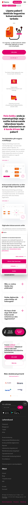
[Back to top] (25, 403)
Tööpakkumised (6, 478)
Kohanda (14, 266)
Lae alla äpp (14, 57)
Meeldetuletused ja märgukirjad (10, 451)
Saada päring (17, 2)
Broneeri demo (19, 331)
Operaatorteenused (7, 453)
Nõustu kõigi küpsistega (14, 261)
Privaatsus (16, 502)
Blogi (3, 476)
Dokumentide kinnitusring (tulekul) (11, 456)
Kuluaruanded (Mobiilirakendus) (10, 440)
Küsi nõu (14, 363)
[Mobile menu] (24, 2)
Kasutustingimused (7, 502)
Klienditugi (23, 502)
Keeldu (14, 271)
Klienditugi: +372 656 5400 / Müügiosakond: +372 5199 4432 (14, 497)
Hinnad (4, 473)
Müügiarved (5, 427)
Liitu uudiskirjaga (6, 404)
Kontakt (4, 486)
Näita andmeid (19, 256)
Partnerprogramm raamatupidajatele (12, 464)
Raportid (4, 445)
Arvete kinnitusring (7, 437)
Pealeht (4, 5)
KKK (3, 481)
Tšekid (4, 429)
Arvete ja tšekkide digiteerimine (10, 443)
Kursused (4, 489)
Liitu (20, 407)
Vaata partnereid (14, 376)
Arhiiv (3, 432)
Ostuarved (5, 424)
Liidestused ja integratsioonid (9, 448)
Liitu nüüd (14, 357)
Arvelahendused (11, 5)
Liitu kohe (14, 52)
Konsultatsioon (6, 459)
